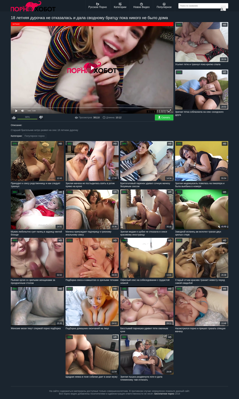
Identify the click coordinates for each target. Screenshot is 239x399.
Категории (120, 5)
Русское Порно (97, 5)
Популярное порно (34, 136)
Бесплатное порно (164, 393)
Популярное (164, 5)
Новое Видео (141, 5)
